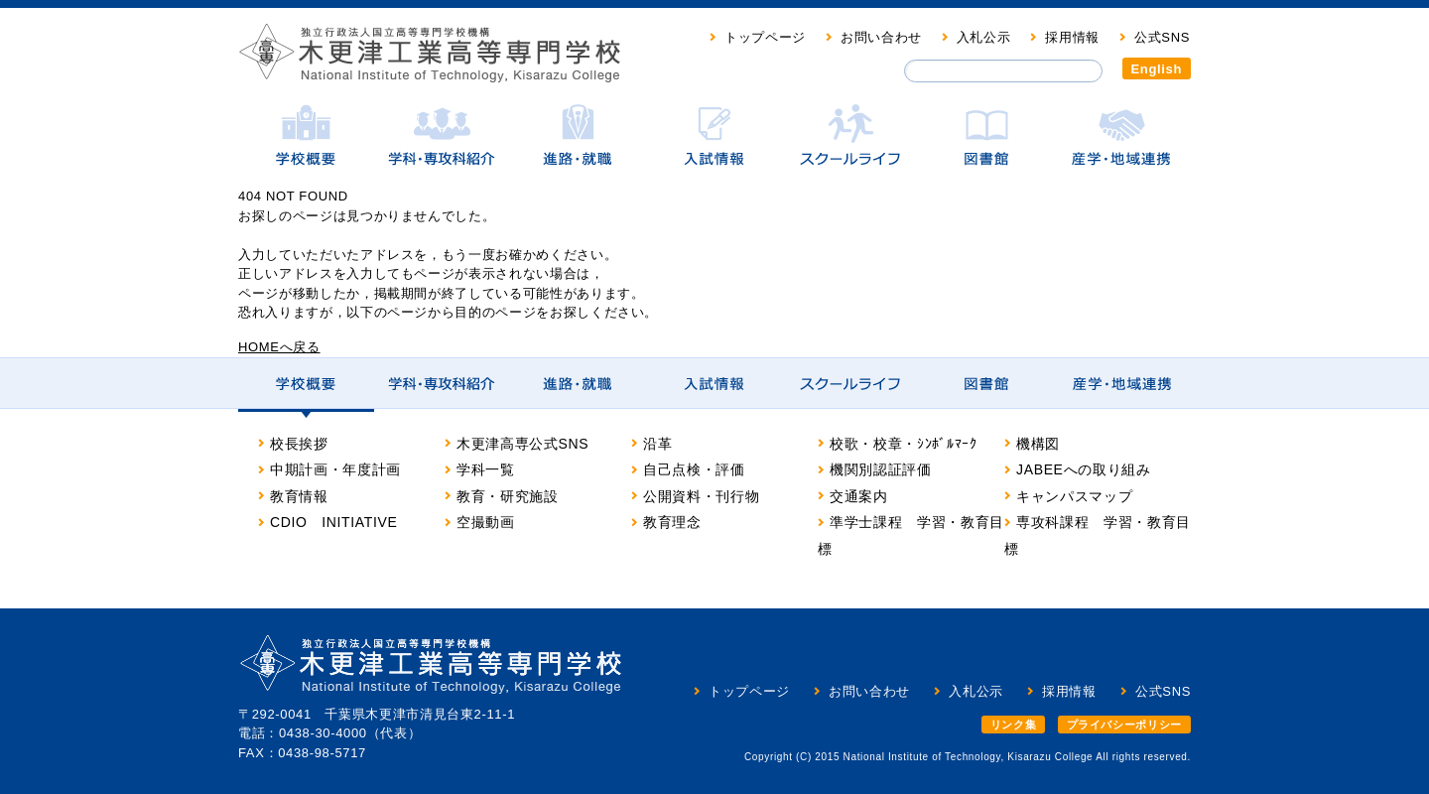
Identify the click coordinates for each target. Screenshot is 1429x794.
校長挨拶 (299, 444)
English (1157, 69)
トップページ (765, 37)
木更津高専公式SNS (522, 444)
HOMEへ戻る (279, 346)
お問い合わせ (881, 37)
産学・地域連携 (1122, 145)
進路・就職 (578, 145)
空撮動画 (485, 522)
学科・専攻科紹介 (442, 145)
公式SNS (1162, 37)
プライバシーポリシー (1125, 724)
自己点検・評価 (694, 469)
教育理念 (672, 522)
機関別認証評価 (881, 469)
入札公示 (984, 37)
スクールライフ (850, 145)
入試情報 (714, 145)
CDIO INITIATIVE (334, 522)
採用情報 (1072, 37)
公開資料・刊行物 (701, 496)
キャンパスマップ (1074, 496)
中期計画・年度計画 (335, 469)
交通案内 (859, 496)
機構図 (1038, 444)
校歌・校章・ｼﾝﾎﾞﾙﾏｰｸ (903, 444)
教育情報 (299, 496)
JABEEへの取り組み (1083, 469)
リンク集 (1013, 724)
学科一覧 (485, 469)
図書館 (986, 145)
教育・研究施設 (507, 496)
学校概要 (306, 145)
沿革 (657, 444)
